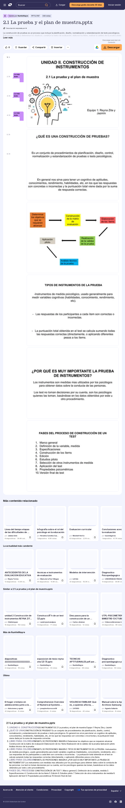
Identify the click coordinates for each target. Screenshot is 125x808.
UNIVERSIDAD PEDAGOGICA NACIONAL (114, 579)
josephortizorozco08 (48, 708)
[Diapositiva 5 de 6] (15, 142)
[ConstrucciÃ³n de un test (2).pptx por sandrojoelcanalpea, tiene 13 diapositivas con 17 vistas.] (51, 610)
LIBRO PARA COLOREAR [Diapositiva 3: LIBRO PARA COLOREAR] (21, 741)
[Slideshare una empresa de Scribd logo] (10, 5)
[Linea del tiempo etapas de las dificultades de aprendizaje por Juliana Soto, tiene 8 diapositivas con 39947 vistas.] (18, 523)
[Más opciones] (68, 47)
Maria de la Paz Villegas (49, 579)
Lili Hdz (75, 579)
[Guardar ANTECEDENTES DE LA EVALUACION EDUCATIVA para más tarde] (30, 580)
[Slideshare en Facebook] (116, 802)
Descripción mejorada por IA (15, 28)
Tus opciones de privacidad (92, 789)
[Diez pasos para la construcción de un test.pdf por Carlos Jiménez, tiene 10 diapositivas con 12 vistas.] (83, 610)
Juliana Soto (12, 536)
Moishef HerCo (78, 536)
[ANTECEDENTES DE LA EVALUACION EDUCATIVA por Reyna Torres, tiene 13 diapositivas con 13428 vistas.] (18, 566)
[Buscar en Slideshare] (33, 5)
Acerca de (8, 790)
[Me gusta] (7, 47)
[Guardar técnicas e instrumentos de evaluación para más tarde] (62, 580)
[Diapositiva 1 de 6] (15, 64)
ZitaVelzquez (13, 622)
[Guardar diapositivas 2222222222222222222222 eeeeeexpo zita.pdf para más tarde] (30, 666)
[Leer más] (8, 37)
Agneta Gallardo (111, 708)
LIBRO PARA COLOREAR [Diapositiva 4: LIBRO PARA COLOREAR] (21, 749)
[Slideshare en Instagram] (110, 802)
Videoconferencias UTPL (114, 622)
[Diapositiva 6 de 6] (15, 161)
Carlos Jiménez (79, 622)
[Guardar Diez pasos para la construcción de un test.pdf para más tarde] (94, 623)
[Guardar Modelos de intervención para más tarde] (94, 580)
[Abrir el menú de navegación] (4, 5)
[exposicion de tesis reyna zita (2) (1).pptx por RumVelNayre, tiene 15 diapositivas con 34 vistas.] (51, 653)
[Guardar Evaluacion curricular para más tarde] (94, 537)
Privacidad (56, 790)
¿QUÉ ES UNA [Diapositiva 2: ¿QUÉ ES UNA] (16, 730)
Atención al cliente (24, 790)
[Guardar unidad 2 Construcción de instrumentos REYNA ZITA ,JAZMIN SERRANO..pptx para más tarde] (30, 623)
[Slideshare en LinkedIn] (121, 802)
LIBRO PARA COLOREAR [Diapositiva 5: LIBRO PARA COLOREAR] (21, 759)
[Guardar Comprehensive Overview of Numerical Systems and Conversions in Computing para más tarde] (62, 710)
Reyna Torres (13, 579)
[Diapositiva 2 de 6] (15, 84)
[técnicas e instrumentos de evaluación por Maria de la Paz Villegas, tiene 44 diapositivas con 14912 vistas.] (51, 566)
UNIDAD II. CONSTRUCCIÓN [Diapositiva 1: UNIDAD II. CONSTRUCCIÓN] (24, 727)
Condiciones (42, 790)
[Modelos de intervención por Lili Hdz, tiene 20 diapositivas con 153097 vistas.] (83, 566)
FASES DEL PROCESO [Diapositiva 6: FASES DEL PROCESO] (20, 770)
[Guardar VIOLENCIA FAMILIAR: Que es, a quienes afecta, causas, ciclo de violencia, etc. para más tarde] (94, 710)
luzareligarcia (110, 536)
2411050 (76, 708)
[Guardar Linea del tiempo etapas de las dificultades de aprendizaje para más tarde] (30, 537)
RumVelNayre (23, 16)
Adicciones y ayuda (15, 708)
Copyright (69, 790)
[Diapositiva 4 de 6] (15, 122)
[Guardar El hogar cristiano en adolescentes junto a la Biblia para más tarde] (30, 710)
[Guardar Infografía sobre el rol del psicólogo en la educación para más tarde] (62, 537)
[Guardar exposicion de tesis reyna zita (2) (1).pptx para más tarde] (62, 666)
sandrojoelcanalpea (48, 622)
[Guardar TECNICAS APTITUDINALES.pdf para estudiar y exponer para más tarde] (94, 666)
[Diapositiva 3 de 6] (15, 103)
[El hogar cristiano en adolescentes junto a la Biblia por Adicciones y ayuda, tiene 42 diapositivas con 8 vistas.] (18, 696)
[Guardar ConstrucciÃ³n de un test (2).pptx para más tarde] (62, 623)
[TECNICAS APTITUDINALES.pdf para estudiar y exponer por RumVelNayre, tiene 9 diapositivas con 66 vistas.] (83, 653)
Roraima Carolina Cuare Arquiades (49, 536)
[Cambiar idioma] (116, 791)
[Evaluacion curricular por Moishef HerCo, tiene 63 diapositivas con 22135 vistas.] (83, 523)
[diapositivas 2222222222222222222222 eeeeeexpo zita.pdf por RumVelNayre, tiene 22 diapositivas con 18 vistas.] (18, 653)
